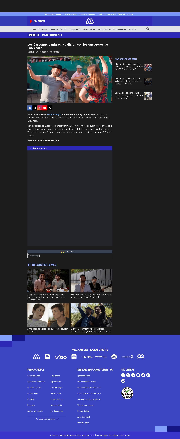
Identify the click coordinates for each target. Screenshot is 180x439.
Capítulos (64, 29)
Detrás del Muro (71, 14)
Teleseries (43, 29)
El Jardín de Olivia (34, 388)
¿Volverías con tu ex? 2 (107, 14)
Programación (75, 29)
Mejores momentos (52, 35)
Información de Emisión (87, 382)
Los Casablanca (57, 411)
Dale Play (31, 399)
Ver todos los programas (47, 419)
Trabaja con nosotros (86, 405)
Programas (53, 29)
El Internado (55, 376)
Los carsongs (34, 256)
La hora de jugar (57, 399)
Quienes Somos (84, 376)
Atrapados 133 (56, 405)
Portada (33, 29)
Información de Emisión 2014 (89, 388)
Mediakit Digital (84, 423)
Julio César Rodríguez (87, 14)
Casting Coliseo (89, 29)
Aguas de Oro (56, 382)
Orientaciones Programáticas (89, 399)
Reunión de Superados (36, 382)
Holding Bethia (83, 411)
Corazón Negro (56, 388)
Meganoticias (56, 393)
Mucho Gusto (33, 393)
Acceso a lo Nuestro (35, 411)
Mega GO (132, 29)
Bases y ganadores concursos (89, 393)
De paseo (31, 405)
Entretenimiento (120, 29)
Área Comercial (84, 417)
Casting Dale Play (104, 29)
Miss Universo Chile (125, 14)
